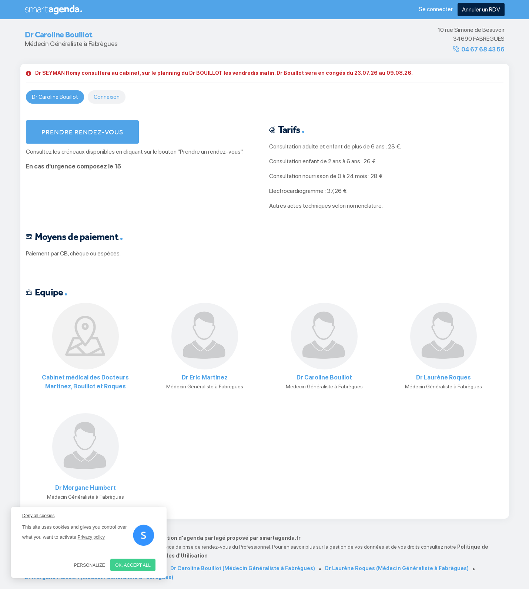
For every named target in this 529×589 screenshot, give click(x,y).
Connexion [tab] (107, 97)
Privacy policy (91, 537)
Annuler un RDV (481, 9)
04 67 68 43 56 (483, 49)
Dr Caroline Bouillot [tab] (55, 97)
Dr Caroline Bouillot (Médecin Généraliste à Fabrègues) (242, 568)
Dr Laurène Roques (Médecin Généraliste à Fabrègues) (397, 568)
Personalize (89, 565)
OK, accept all (133, 565)
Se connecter (436, 9)
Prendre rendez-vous (82, 132)
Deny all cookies (38, 515)
